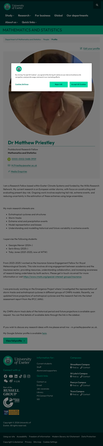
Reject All (58, 84)
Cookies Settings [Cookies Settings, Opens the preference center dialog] (21, 84)
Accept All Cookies (78, 84)
